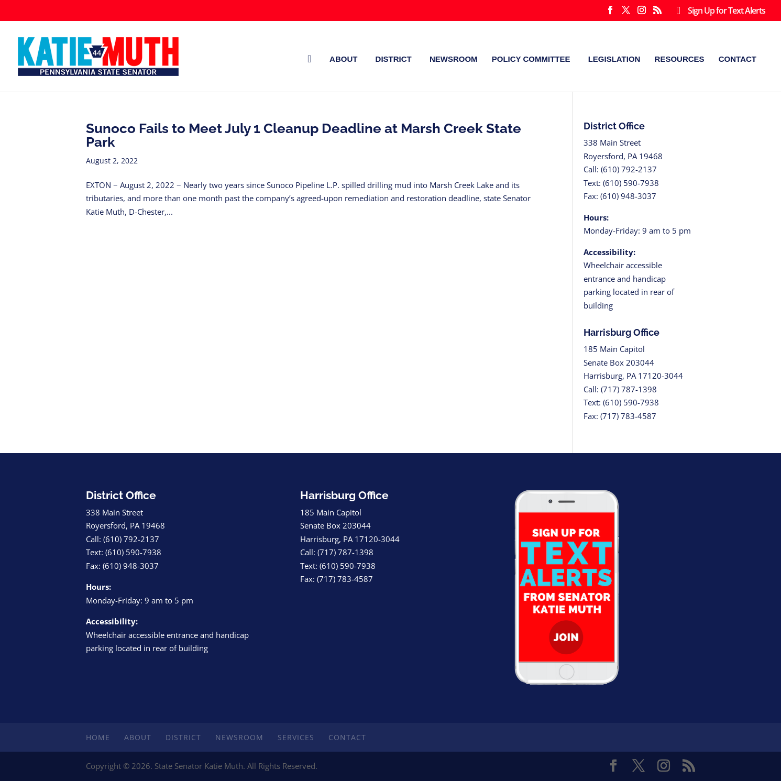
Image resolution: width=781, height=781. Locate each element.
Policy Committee (531, 58)
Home (98, 737)
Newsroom (454, 58)
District (394, 58)
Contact (737, 58)
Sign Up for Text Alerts (718, 11)
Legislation (614, 58)
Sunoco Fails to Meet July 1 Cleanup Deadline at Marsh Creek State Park (303, 135)
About (343, 58)
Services (296, 737)
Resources (680, 58)
